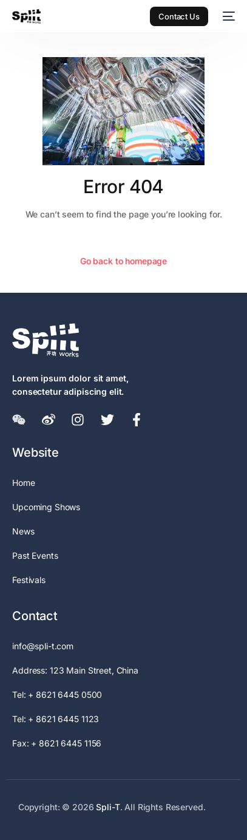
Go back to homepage (123, 261)
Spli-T (108, 807)
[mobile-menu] (227, 16)
